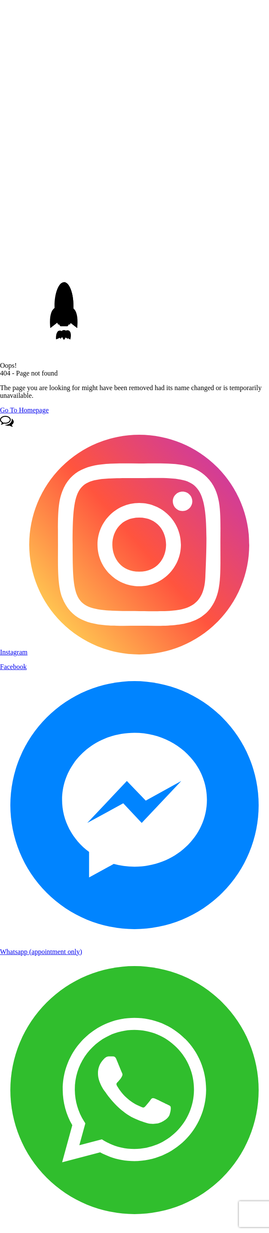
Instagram (14, 652)
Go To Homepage (24, 410)
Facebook (13, 666)
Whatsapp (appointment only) (41, 951)
